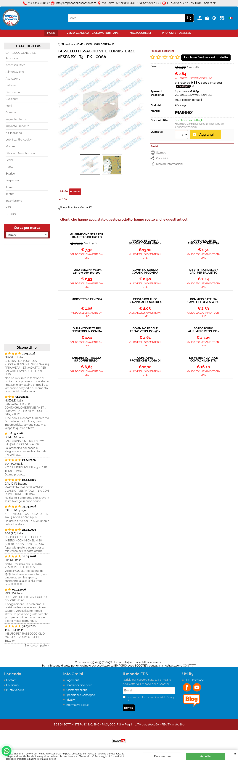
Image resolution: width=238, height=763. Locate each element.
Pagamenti (72, 680)
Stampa (161, 152)
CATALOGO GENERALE (21, 52)
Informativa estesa (46, 759)
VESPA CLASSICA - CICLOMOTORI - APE (92, 33)
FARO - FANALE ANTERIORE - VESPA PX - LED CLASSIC (24, 565)
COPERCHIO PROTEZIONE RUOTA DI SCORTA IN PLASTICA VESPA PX (145, 359)
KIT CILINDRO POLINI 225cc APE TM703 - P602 (26, 469)
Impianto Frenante (17, 126)
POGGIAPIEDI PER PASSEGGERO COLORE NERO (26, 598)
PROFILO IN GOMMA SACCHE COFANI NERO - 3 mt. (145, 242)
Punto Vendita (15, 690)
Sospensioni (13, 180)
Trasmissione (14, 200)
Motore (10, 146)
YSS (8, 207)
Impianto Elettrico (17, 119)
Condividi (162, 158)
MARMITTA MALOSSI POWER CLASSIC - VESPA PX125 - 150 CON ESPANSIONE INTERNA (27, 491)
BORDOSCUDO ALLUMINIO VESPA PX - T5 (203, 330)
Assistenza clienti (76, 690)
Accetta (205, 756)
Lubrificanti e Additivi (19, 139)
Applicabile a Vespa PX (77, 207)
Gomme (11, 112)
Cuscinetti (12, 99)
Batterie (11, 85)
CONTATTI (189, 665)
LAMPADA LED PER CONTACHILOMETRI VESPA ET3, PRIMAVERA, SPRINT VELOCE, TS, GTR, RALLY (26, 409)
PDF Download (194, 680)
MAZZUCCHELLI (140, 33)
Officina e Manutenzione (21, 153)
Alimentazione (15, 71)
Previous (60, 106)
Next (141, 106)
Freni (9, 105)
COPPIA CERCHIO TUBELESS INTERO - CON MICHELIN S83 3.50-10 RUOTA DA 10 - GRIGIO (24, 540)
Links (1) (63, 191)
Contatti (11, 680)
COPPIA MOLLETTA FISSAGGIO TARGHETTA (203, 242)
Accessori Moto (15, 65)
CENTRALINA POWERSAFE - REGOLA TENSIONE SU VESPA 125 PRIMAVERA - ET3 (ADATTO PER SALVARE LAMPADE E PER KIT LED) (27, 367)
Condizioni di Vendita (79, 685)
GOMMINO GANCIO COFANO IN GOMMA (145, 271)
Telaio (9, 187)
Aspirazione (13, 78)
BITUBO (11, 214)
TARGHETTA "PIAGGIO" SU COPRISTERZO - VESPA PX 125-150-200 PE (87, 359)
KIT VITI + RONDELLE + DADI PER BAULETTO (203, 271)
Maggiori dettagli (191, 99)
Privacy (70, 699)
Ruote (9, 166)
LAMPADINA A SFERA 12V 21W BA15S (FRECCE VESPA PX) (24, 442)
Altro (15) (75, 191)
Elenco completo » (37, 645)
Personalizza (162, 756)
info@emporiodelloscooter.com (143, 662)
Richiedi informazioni (169, 164)
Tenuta (10, 194)
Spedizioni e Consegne (80, 695)
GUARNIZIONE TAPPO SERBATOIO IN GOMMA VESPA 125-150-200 (87, 330)
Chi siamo (12, 685)
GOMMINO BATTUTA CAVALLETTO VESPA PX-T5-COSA (203, 301)
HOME (51, 33)
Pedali (9, 160)
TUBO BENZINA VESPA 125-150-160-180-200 (87, 271)
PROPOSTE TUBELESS (176, 33)
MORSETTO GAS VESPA (87, 299)
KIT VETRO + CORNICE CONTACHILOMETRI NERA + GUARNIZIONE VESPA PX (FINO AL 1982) (203, 359)
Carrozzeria (13, 92)
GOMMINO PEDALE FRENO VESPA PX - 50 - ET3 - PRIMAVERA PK (145, 330)
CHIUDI (235, 753)
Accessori (12, 58)
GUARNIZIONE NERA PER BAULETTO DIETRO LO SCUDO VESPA (86, 236)
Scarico (10, 173)
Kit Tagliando (14, 133)
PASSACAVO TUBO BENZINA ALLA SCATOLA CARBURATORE (145, 301)
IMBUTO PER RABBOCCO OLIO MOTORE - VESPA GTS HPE (25, 635)
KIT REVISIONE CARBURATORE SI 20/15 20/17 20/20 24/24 (26, 515)
